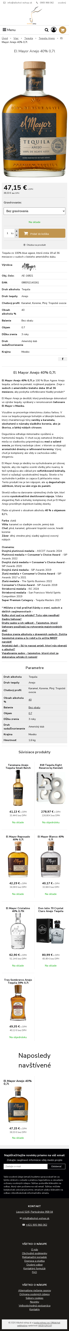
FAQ (34, 1272)
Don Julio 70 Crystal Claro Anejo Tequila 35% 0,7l (50, 911)
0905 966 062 (47, 2)
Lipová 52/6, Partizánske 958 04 (34, 1212)
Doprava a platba (34, 1261)
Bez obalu (34, 707)
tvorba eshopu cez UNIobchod (47, 1322)
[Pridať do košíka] (34, 233)
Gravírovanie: (13, 203)
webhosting (22, 1325)
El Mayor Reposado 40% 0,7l (18, 838)
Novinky (34, 1302)
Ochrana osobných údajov (34, 1294)
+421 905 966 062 (36, 1225)
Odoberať (56, 1166)
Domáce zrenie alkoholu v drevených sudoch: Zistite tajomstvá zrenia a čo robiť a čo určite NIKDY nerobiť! (34, 638)
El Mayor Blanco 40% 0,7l (51, 838)
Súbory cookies (34, 1298)
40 (30, 699)
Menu (9, 30)
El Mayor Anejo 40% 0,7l (18, 1082)
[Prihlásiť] (53, 30)
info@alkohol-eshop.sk (19, 2)
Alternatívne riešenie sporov (34, 1290)
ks (12, 233)
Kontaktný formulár (34, 1268)
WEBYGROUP (45, 1325)
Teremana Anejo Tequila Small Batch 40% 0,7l (18, 768)
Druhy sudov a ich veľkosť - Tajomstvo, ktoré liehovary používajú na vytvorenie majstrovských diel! (32, 626)
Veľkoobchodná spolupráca (34, 1305)
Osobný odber (34, 1264)
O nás (34, 1249)
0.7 (30, 713)
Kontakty (34, 1309)
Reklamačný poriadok (34, 1257)
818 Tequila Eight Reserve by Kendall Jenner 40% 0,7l (51, 768)
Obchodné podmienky (34, 1253)
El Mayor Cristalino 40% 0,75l (18, 910)
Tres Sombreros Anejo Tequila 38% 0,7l (18, 981)
